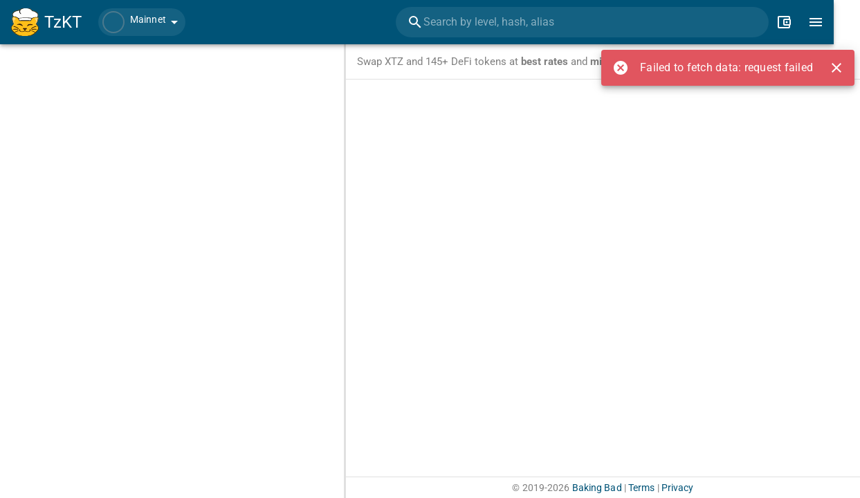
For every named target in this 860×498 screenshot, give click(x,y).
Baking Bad (597, 487)
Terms (641, 487)
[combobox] (602, 22)
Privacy (677, 487)
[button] (141, 22)
